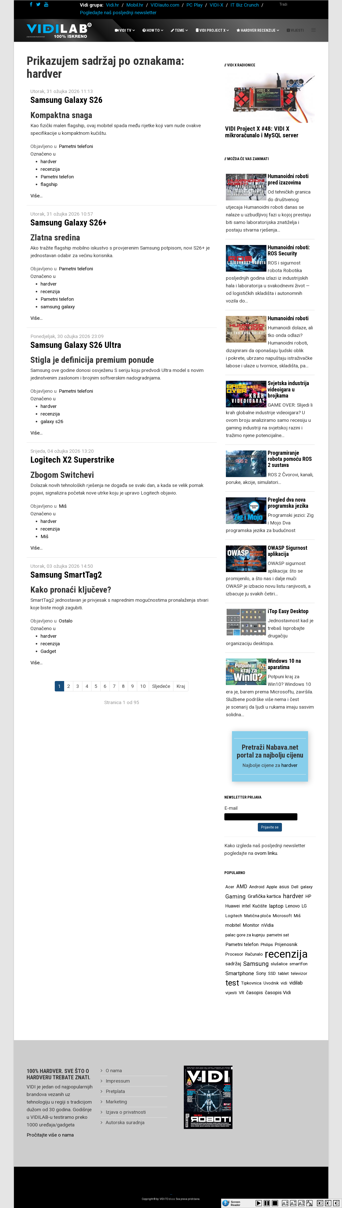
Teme (177, 30)
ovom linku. (266, 853)
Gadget (48, 651)
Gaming (235, 896)
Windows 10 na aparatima (284, 664)
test (232, 983)
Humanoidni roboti (288, 318)
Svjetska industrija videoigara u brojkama (288, 389)
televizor (299, 973)
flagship (49, 184)
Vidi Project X (210, 30)
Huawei (232, 906)
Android (256, 886)
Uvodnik (271, 983)
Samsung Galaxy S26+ (68, 222)
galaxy (306, 886)
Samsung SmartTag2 (66, 575)
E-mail (231, 808)
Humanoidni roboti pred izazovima (288, 179)
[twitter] (38, 4)
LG (304, 906)
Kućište (260, 906)
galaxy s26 (52, 421)
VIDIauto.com (165, 5)
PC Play (194, 5)
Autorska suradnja (124, 1122)
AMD (241, 887)
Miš (63, 506)
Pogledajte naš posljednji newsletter (118, 12)
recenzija (50, 169)
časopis (254, 992)
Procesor (234, 954)
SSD (272, 973)
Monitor (251, 925)
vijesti (231, 992)
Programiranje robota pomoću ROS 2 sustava (290, 459)
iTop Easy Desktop (288, 611)
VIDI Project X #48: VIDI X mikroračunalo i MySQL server (261, 132)
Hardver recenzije (256, 30)
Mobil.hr (134, 5)
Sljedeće (161, 686)
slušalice (279, 963)
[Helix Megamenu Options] (313, 30)
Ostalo (66, 621)
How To (151, 30)
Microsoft (282, 915)
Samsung (256, 963)
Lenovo (292, 906)
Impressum (117, 1081)
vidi (284, 983)
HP (308, 896)
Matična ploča (257, 915)
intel (246, 906)
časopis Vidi (278, 992)
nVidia (267, 925)
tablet (283, 973)
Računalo (254, 954)
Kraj (180, 686)
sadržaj (233, 964)
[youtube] (46, 4)
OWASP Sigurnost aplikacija (287, 551)
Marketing (115, 1102)
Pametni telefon (57, 177)
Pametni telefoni (76, 146)
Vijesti (295, 30)
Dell (294, 886)
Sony (261, 973)
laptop (276, 906)
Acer (229, 886)
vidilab (296, 983)
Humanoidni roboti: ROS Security (289, 250)
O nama (113, 1070)
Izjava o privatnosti (125, 1112)
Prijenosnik (286, 944)
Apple (271, 886)
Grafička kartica (264, 896)
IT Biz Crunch (244, 5)
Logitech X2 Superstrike (72, 460)
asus (284, 886)
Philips (267, 944)
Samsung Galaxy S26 (66, 100)
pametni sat (278, 934)
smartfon (299, 963)
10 (143, 686)
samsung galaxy (58, 307)
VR (241, 992)
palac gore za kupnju (245, 934)
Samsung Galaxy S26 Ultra (75, 345)
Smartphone (239, 973)
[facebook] (31, 4)
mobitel (233, 925)
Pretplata (114, 1091)
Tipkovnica (251, 983)
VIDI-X (217, 5)
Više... (36, 196)
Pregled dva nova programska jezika (288, 503)
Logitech (233, 915)
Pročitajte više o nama (50, 1135)
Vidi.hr (113, 5)
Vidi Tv (123, 30)
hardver (49, 161)
